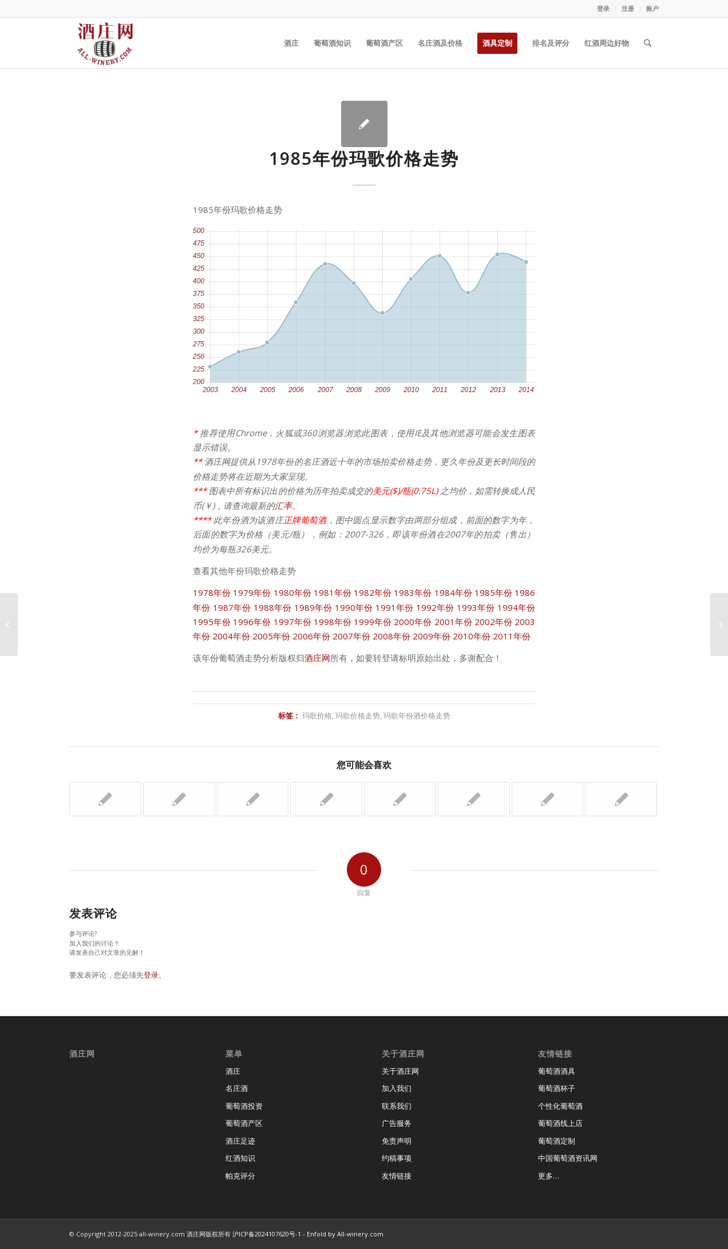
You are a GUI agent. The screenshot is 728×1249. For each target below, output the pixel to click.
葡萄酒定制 (556, 1141)
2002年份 (493, 621)
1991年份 (394, 607)
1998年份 (332, 621)
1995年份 (212, 621)
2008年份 (391, 636)
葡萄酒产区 (244, 1123)
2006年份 (311, 636)
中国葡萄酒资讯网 (568, 1158)
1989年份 (313, 607)
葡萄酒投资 (244, 1106)
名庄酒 (236, 1088)
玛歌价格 (317, 715)
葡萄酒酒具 (556, 1071)
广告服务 (397, 1123)
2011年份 (512, 636)
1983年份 (413, 592)
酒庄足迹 (240, 1141)
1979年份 (252, 592)
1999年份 (372, 621)
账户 (652, 8)
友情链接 (397, 1176)
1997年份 (292, 621)
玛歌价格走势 (357, 715)
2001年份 (453, 621)
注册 (628, 8)
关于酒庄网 (400, 1071)
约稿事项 (397, 1158)
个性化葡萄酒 (560, 1106)
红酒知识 (240, 1158)
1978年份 (212, 592)
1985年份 (493, 592)
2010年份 (471, 636)
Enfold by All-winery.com (345, 1234)
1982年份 (372, 592)
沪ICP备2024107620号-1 (266, 1234)
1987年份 (232, 607)
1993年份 (476, 607)
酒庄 (232, 1071)
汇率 (283, 505)
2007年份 (351, 636)
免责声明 (397, 1141)
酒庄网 (317, 657)
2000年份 (413, 621)
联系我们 (397, 1106)
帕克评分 (240, 1176)
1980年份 (292, 592)
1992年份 (435, 607)
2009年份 (431, 636)
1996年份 (252, 621)
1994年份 (516, 607)
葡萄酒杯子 (556, 1088)
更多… (548, 1176)
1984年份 (453, 592)
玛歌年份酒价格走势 (416, 715)
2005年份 (271, 636)
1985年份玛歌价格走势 (364, 158)
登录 (603, 8)
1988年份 (273, 607)
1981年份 (332, 592)
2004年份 (231, 636)
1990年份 (354, 607)
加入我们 (397, 1088)
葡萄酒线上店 (560, 1123)
